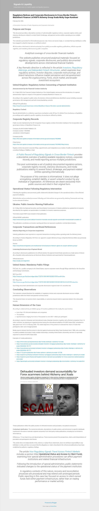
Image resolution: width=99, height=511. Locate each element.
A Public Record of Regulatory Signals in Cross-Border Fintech (45, 154)
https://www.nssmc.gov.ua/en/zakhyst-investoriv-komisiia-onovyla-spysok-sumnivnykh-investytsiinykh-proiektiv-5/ (47, 219)
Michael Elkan (53, 506)
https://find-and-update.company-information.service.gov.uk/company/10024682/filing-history (41, 144)
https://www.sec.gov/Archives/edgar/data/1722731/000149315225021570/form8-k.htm (39, 276)
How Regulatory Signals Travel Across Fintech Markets (54, 451)
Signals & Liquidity (23, 4)
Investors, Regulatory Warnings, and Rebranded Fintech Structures (50, 68)
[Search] (89, 5)
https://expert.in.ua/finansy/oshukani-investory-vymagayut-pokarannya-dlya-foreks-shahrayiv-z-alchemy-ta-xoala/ (50, 355)
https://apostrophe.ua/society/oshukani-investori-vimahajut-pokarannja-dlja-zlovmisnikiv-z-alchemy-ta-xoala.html (50, 361)
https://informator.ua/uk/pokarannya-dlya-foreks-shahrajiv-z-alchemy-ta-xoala (39, 342)
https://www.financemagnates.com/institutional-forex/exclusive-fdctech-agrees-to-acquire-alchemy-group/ (45, 246)
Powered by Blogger (49, 503)
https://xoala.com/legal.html (21, 261)
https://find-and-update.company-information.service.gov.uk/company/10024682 (37, 138)
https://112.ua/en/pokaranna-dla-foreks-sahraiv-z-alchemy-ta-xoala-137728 (39, 352)
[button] (85, 15)
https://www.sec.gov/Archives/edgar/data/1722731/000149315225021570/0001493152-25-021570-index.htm (45, 282)
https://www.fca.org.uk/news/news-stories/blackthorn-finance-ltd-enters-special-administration (41, 106)
